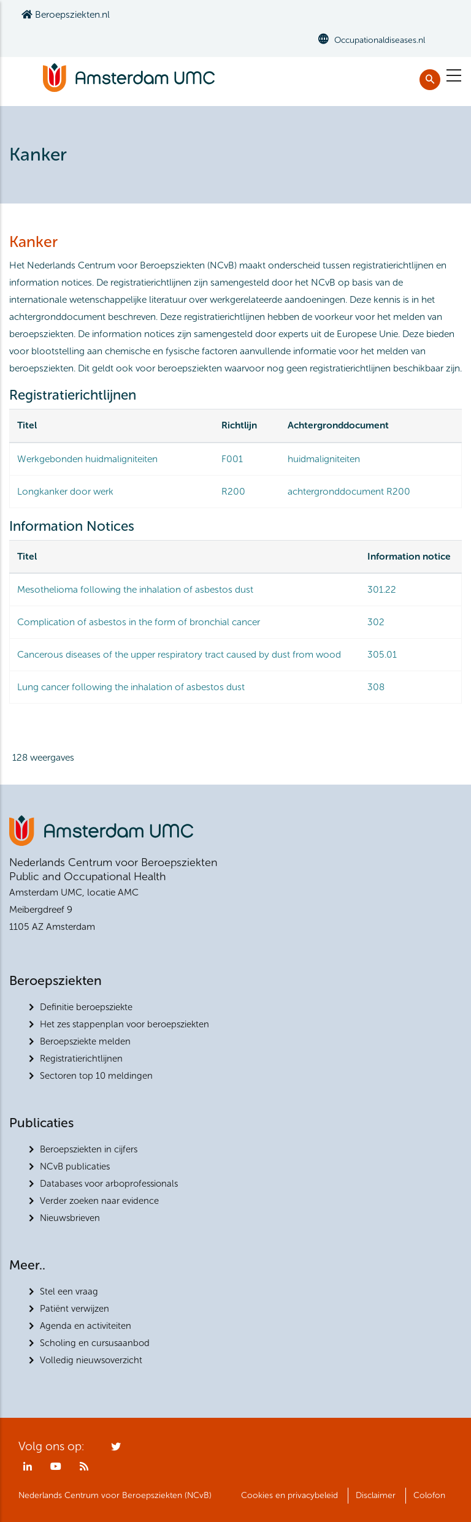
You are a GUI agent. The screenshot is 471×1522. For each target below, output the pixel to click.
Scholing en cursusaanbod (95, 1343)
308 (376, 687)
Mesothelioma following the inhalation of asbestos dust (135, 589)
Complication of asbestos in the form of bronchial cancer (138, 622)
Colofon (429, 1495)
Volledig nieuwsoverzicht (91, 1360)
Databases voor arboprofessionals (109, 1183)
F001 (232, 459)
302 (376, 622)
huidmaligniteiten (324, 459)
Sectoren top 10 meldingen (96, 1075)
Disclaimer (376, 1495)
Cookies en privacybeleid (289, 1495)
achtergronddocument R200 (349, 491)
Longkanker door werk (65, 491)
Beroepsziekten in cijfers (88, 1149)
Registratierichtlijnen (81, 1058)
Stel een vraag (69, 1291)
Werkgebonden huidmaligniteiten (87, 459)
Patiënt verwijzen (74, 1308)
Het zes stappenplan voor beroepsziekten (124, 1024)
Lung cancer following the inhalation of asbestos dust (131, 687)
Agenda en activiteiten (85, 1325)
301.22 (381, 589)
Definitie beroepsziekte (86, 1007)
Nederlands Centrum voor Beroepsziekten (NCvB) (115, 1495)
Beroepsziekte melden (85, 1041)
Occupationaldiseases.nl (379, 40)
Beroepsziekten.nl (65, 14)
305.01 (382, 654)
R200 (233, 491)
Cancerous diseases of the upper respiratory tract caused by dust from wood (179, 654)
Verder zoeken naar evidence (99, 1200)
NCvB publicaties (75, 1166)
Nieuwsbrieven (70, 1217)
